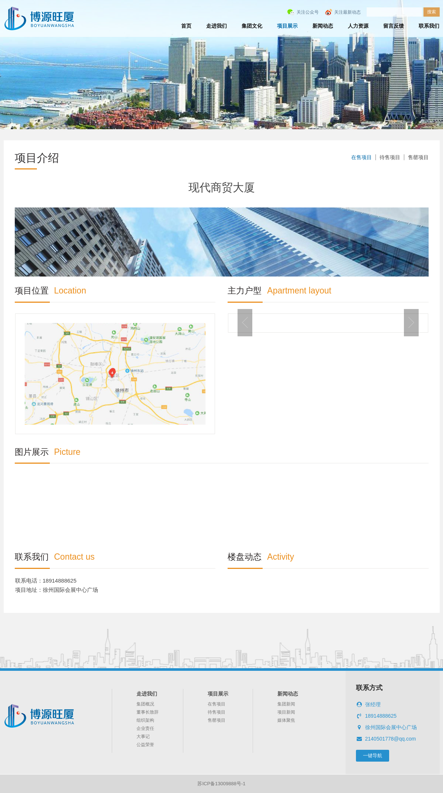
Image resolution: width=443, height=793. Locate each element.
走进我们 (216, 26)
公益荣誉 (145, 744)
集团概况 (145, 704)
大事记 (143, 736)
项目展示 (287, 26)
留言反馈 (393, 26)
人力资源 (358, 26)
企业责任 (145, 728)
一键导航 (372, 755)
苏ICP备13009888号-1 (221, 783)
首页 (186, 26)
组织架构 (145, 720)
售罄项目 (418, 157)
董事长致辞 (147, 712)
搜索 (431, 11)
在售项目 (361, 157)
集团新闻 (286, 704)
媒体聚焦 (286, 720)
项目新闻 (286, 712)
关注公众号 (308, 12)
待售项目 (390, 157)
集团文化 (252, 26)
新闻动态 (322, 26)
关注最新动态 (347, 12)
